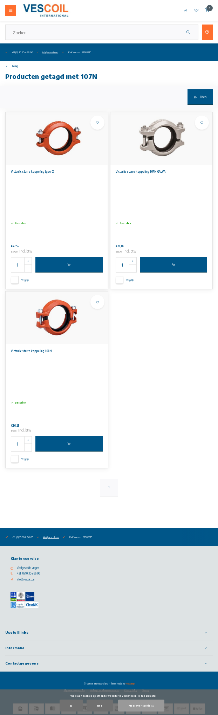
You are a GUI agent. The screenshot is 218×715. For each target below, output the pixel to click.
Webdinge (130, 683)
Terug (11, 66)
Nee (99, 705)
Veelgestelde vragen (28, 568)
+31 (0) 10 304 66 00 (28, 573)
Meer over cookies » (141, 705)
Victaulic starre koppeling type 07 (33, 171)
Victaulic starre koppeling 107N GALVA (140, 171)
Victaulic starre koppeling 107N (31, 351)
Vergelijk (25, 280)
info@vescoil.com (50, 52)
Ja (71, 705)
